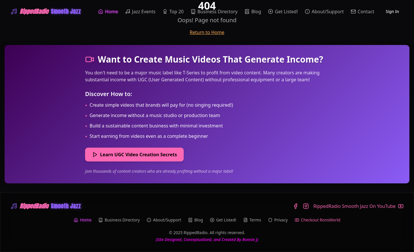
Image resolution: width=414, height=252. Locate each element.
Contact (362, 11)
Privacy (278, 220)
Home (108, 11)
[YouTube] (358, 206)
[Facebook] (295, 206)
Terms (252, 220)
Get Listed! (283, 11)
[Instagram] (306, 206)
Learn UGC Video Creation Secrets (134, 154)
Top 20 (173, 11)
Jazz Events (140, 11)
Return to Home (207, 32)
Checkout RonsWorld (317, 220)
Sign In (392, 11)
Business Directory (214, 11)
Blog (252, 11)
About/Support (324, 11)
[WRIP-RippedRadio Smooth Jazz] (45, 11)
